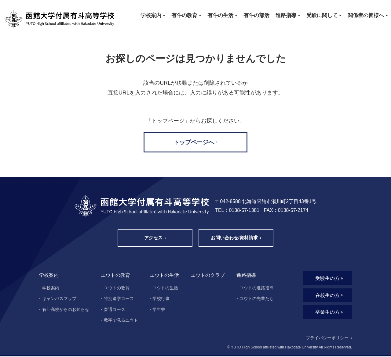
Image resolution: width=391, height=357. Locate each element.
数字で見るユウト (121, 320)
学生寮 (158, 310)
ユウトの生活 (165, 288)
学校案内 (50, 288)
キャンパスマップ (59, 299)
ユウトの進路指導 (256, 288)
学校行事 (161, 299)
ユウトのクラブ (208, 275)
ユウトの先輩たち (256, 299)
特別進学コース (119, 299)
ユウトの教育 (117, 288)
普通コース (114, 310)
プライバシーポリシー (326, 338)
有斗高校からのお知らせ (65, 310)
